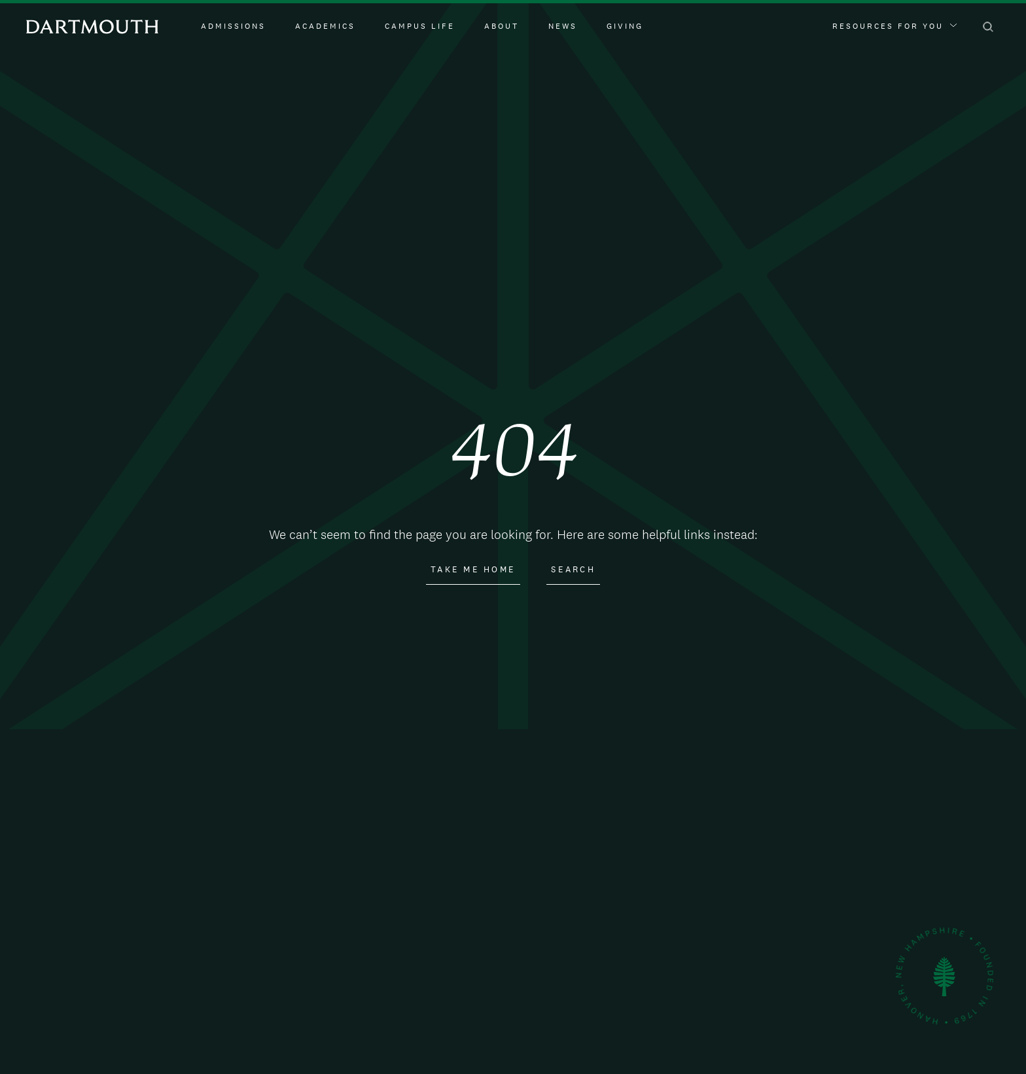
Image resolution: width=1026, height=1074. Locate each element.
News (562, 26)
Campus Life (420, 26)
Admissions (233, 26)
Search (573, 569)
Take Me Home (473, 569)
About (501, 26)
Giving (625, 26)
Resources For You (894, 26)
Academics (325, 26)
